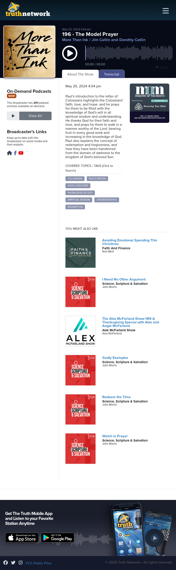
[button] (69, 57)
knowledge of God (80, 192)
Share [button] (161, 68)
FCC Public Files (39, 563)
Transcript (111, 74)
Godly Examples (115, 358)
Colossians (75, 178)
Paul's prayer (97, 178)
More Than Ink (75, 39)
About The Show (80, 74)
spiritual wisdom (79, 199)
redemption (75, 206)
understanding (107, 199)
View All (35, 116)
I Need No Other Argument (124, 279)
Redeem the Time (116, 397)
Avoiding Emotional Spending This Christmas (129, 242)
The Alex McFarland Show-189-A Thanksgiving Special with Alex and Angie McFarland (130, 322)
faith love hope (78, 185)
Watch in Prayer (115, 436)
